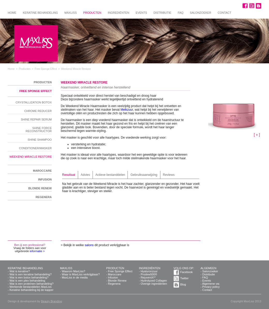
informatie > (37, 251)
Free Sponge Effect (35, 91)
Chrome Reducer (38, 110)
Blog (183, 284)
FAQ (180, 12)
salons (89, 245)
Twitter (184, 278)
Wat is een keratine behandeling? (31, 274)
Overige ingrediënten (154, 283)
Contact (224, 12)
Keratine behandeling (40, 12)
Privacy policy (211, 286)
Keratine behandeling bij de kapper (32, 289)
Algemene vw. (211, 283)
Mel (123, 109)
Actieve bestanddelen (110, 175)
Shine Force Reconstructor (39, 129)
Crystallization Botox (34, 102)
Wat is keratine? (20, 271)
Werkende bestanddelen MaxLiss (30, 286)
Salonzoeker (200, 12)
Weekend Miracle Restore (30, 156)
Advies (85, 175)
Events (141, 12)
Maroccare (42, 170)
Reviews (169, 175)
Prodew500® (149, 274)
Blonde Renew (40, 188)
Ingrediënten (118, 12)
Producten (92, 12)
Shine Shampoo (40, 139)
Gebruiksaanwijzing (143, 175)
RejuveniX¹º (148, 277)
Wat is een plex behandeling (27, 280)
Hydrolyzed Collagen (154, 280)
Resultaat (68, 175)
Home (12, 12)
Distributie (162, 12)
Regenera (44, 197)
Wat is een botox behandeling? (29, 277)
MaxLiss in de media (75, 277)
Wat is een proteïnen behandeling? (32, 283)
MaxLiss (70, 12)
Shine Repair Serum (36, 119)
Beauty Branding (51, 301)
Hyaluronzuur (149, 271)
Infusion (45, 179)
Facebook (186, 272)
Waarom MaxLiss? (73, 271)
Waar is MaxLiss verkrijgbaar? (81, 274)
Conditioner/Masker (35, 148)
